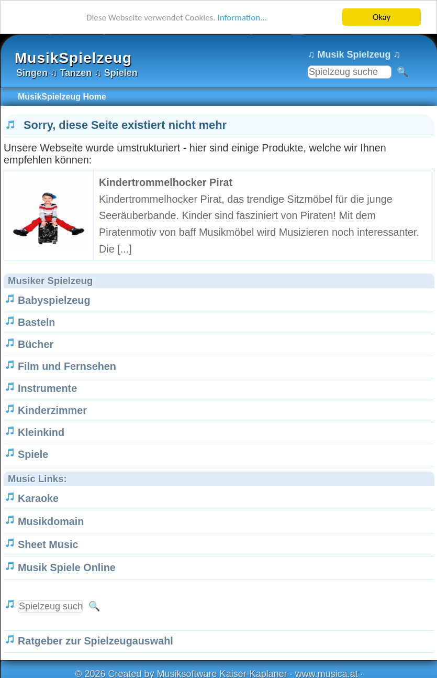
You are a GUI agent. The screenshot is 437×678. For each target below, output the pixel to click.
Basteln (36, 322)
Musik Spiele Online (67, 567)
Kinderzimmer (52, 410)
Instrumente (47, 388)
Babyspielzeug (54, 300)
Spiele (33, 454)
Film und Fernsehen (67, 366)
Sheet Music (48, 544)
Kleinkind (41, 432)
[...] (124, 249)
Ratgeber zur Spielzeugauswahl (95, 641)
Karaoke (38, 498)
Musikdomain (51, 521)
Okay (381, 17)
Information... (242, 17)
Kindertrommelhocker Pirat (165, 182)
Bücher (35, 344)
